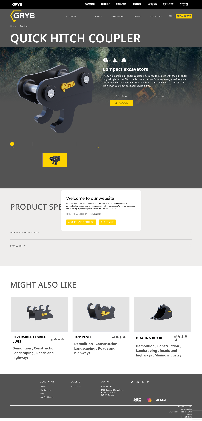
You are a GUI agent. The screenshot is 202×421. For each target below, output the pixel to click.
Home (13, 26)
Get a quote (184, 16)
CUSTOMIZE (107, 222)
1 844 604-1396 (107, 389)
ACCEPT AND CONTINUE (81, 222)
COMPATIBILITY (18, 249)
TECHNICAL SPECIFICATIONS (24, 235)
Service (43, 389)
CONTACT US (156, 16)
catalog (121, 98)
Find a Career (76, 389)
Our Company (117, 16)
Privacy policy (186, 412)
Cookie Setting (186, 419)
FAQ (42, 396)
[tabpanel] (39, 331)
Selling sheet (154, 99)
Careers (137, 16)
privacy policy (95, 214)
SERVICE (98, 16)
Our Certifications (47, 400)
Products (71, 16)
